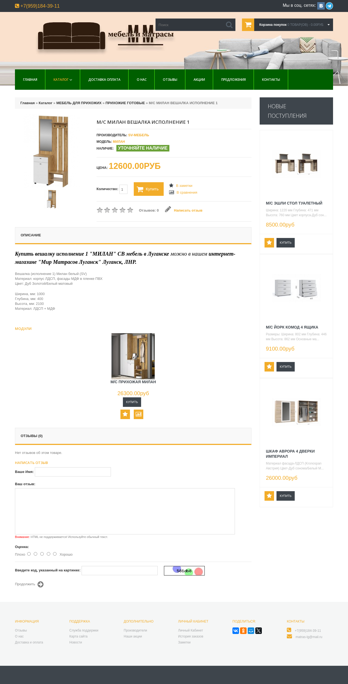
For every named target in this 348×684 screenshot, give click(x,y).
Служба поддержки (83, 630)
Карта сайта (78, 636)
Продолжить (29, 584)
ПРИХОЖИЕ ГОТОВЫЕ (125, 103)
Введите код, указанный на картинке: (47, 570)
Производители (135, 630)
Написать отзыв (183, 210)
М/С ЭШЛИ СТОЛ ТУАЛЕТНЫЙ (294, 203)
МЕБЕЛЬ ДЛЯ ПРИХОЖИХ (78, 103)
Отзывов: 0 (149, 210)
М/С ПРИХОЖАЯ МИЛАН (133, 382)
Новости (75, 642)
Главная (30, 79)
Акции (199, 79)
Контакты (271, 79)
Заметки (184, 642)
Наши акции (133, 636)
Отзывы (170, 79)
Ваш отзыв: (25, 484)
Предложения (233, 79)
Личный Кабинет (190, 630)
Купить (148, 189)
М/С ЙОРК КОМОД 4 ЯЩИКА (292, 327)
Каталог (61, 79)
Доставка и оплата (29, 642)
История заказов (190, 636)
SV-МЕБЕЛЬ (138, 135)
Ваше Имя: (24, 472)
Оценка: (22, 547)
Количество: (112, 189)
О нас (142, 79)
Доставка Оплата (104, 79)
